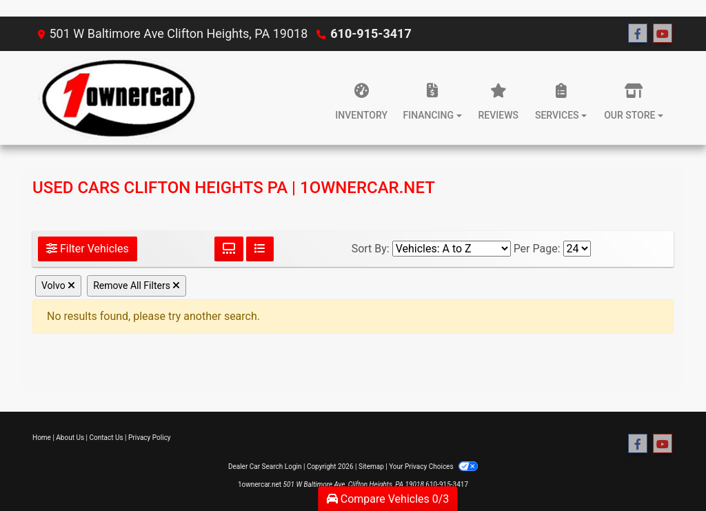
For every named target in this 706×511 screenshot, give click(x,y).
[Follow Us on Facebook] (637, 33)
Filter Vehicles (87, 248)
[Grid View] (228, 249)
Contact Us (106, 437)
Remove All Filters (136, 285)
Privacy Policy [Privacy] (149, 437)
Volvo (58, 285)
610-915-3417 (370, 33)
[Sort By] (451, 249)
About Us (70, 437)
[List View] (260, 249)
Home (41, 437)
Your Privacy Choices (433, 466)
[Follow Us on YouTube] (662, 33)
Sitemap (371, 466)
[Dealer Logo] (114, 98)
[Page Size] (577, 249)
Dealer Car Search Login (265, 466)
